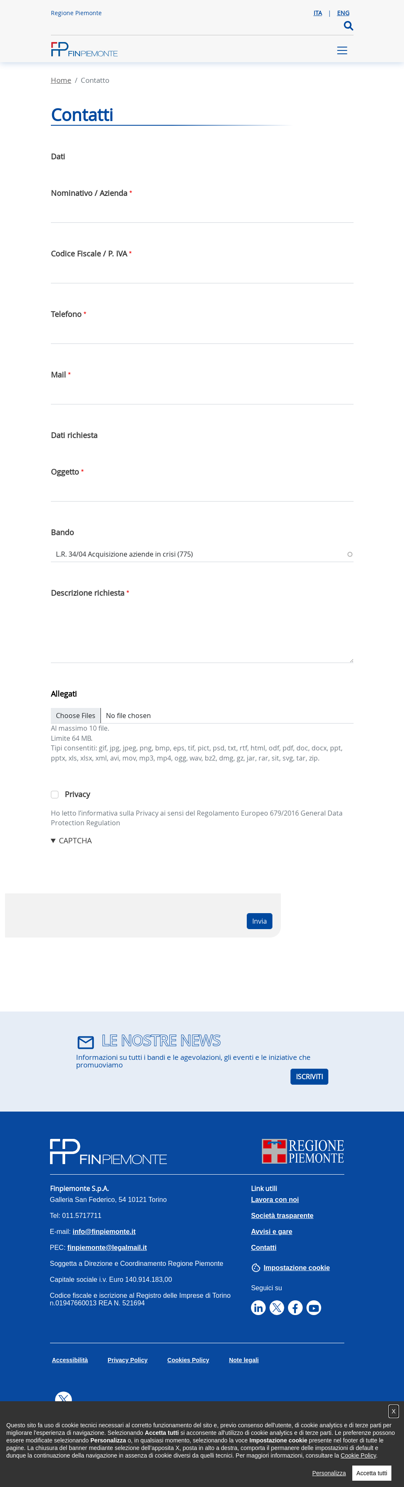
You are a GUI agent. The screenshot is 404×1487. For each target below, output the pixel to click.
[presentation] (115, 862)
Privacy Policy (128, 1360)
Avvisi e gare (271, 1231)
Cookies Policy (188, 1360)
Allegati (64, 694)
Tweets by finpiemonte (86, 1416)
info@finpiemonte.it (104, 1231)
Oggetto (65, 472)
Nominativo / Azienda (89, 193)
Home (61, 80)
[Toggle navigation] (342, 50)
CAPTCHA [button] (75, 840)
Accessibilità (70, 1360)
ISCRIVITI (309, 1076)
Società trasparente (282, 1215)
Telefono (66, 314)
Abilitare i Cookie (225, 1437)
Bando (62, 532)
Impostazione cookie (297, 1267)
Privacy (77, 794)
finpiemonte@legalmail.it (107, 1247)
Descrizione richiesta (87, 593)
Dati (58, 156)
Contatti (263, 1247)
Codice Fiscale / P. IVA (89, 253)
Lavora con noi (275, 1199)
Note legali (244, 1360)
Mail (58, 375)
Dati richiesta (74, 435)
